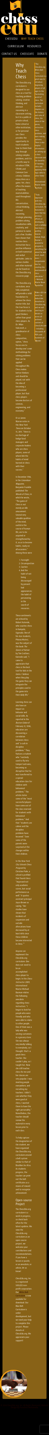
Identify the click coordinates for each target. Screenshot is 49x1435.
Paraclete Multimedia (29, 1407)
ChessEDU (24, 17)
